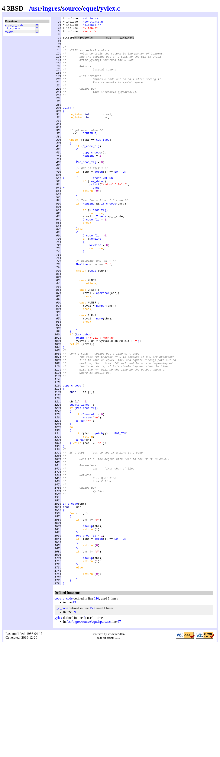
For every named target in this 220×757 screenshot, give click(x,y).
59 (74, 725)
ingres (51, 8)
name (99, 379)
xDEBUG (108, 210)
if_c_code (12, 29)
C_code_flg (91, 172)
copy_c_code (14, 26)
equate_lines (79, 482)
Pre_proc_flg (86, 191)
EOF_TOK (120, 203)
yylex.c (110, 8)
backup (88, 628)
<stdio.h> (90, 19)
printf (95, 218)
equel (90, 8)
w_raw (87, 498)
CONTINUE (89, 157)
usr (36, 8)
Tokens (101, 256)
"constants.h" (93, 23)
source (71, 8)
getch (98, 203)
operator (102, 348)
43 (74, 716)
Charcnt (88, 494)
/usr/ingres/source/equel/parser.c (89, 735)
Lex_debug (97, 214)
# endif (82, 222)
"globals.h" (92, 27)
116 (96, 712)
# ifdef (82, 210)
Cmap (93, 321)
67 (119, 735)
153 (92, 722)
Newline (88, 184)
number (101, 364)
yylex (9, 33)
